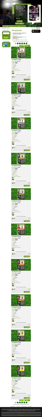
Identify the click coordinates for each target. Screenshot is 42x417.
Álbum (9, 26)
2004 (13, 102)
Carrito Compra (36, 31)
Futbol (16, 98)
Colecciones (22, 26)
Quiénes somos (12, 406)
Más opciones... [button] (6, 35)
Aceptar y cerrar (21, 412)
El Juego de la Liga (16, 59)
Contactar (18, 406)
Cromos (5, 26)
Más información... (21, 415)
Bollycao (16, 97)
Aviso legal (30, 406)
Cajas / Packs (15, 26)
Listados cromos (24, 406)
